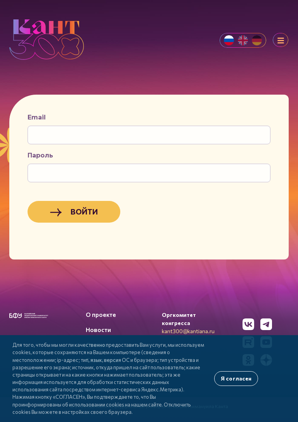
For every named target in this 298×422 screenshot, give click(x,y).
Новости (98, 329)
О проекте (101, 314)
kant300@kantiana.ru (188, 331)
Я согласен (236, 378)
